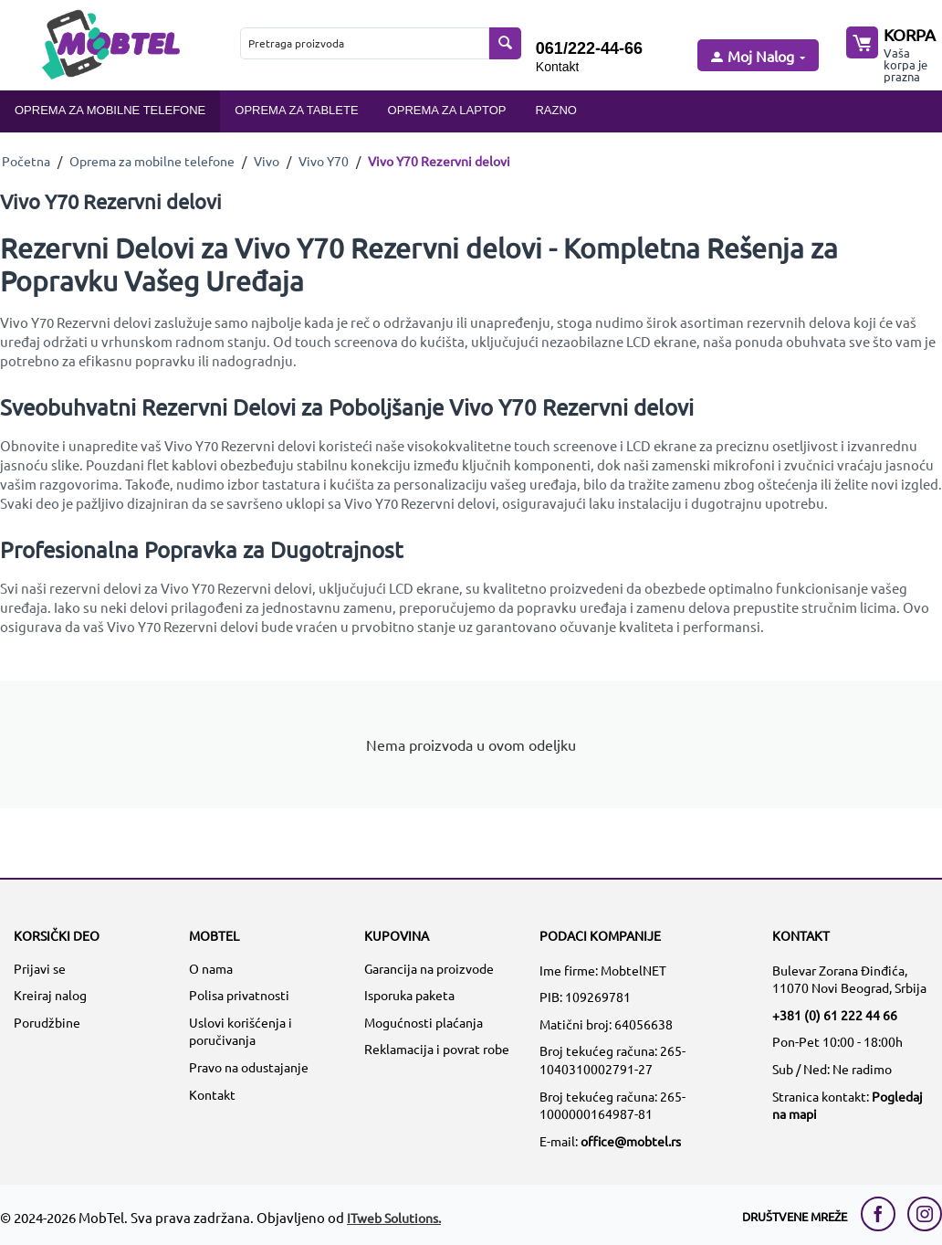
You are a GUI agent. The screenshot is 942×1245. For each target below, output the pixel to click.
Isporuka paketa (409, 995)
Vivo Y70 (323, 161)
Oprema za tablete (296, 110)
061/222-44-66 (589, 48)
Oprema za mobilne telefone (110, 110)
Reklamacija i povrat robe (436, 1048)
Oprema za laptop (447, 110)
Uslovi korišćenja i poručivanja (240, 1031)
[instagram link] (924, 1214)
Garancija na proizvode (429, 968)
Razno (556, 110)
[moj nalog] (757, 57)
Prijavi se (40, 968)
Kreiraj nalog (50, 995)
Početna (26, 161)
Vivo (266, 161)
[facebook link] (883, 1214)
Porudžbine (47, 1022)
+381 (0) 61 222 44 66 (834, 1015)
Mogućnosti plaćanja (423, 1022)
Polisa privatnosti (239, 995)
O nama (211, 968)
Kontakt (557, 66)
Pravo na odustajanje (249, 1067)
